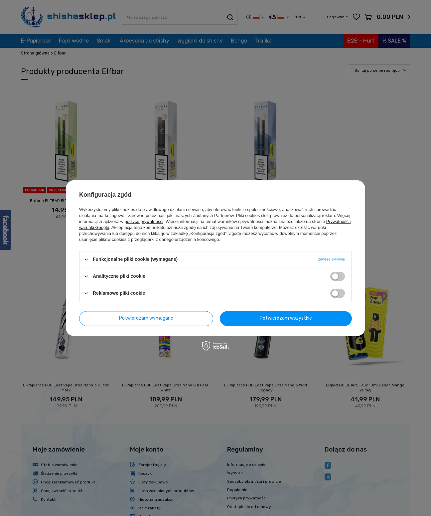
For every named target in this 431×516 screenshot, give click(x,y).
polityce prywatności (144, 221)
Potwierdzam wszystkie (286, 318)
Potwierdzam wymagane (146, 318)
